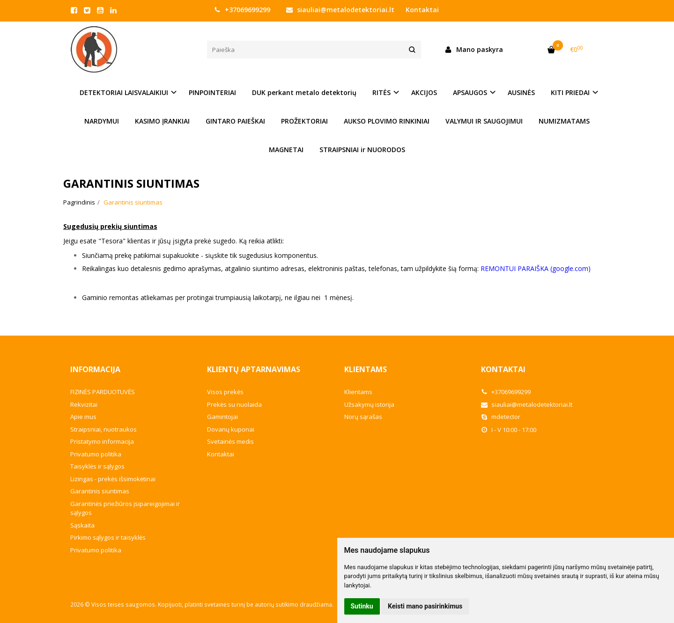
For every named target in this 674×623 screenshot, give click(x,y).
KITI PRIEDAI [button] (570, 92)
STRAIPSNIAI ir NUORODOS (362, 149)
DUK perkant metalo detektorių (304, 92)
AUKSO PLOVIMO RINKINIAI (387, 121)
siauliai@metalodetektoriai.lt (340, 9)
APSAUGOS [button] (470, 92)
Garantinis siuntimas (99, 491)
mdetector (500, 416)
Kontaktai (422, 9)
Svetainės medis (230, 441)
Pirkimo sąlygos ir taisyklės (108, 537)
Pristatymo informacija (102, 441)
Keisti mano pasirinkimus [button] (425, 606)
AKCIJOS (424, 92)
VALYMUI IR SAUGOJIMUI (484, 121)
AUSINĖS (521, 92)
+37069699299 (242, 9)
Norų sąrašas (363, 416)
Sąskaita (82, 525)
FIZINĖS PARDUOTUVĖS (102, 392)
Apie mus (83, 416)
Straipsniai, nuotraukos (103, 429)
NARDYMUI (101, 121)
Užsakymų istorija (369, 404)
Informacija (95, 369)
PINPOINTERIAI (212, 92)
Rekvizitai (83, 404)
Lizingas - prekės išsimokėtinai (113, 479)
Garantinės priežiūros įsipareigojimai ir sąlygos (125, 508)
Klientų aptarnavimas (253, 369)
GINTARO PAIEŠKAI (235, 121)
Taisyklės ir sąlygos (97, 466)
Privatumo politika (95, 454)
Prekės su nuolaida (234, 404)
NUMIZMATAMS (564, 121)
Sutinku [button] (362, 606)
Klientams (365, 369)
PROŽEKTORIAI (304, 121)
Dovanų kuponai (230, 429)
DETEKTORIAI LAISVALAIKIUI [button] (124, 92)
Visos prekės (225, 392)
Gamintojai (222, 416)
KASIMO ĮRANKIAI (162, 121)
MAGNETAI (286, 149)
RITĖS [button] (381, 92)
